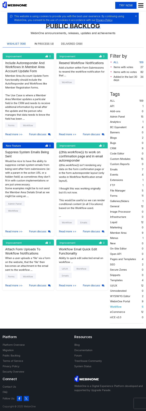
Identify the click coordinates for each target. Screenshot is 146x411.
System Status (82, 366)
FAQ (5, 392)
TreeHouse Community (88, 361)
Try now (126, 5)
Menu (140, 5)
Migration (8, 350)
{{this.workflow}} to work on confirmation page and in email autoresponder (81, 156)
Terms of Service (13, 361)
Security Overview (13, 371)
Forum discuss (40, 134)
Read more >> (13, 134)
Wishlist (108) (16, 43)
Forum (78, 355)
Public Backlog (11, 355)
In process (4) (44, 43)
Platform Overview (14, 344)
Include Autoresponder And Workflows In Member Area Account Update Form (25, 67)
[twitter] (26, 398)
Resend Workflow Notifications (81, 63)
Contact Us (9, 386)
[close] (135, 16)
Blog (77, 344)
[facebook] (19, 398)
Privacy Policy (104, 20)
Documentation (83, 350)
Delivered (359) (72, 43)
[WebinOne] (15, 7)
